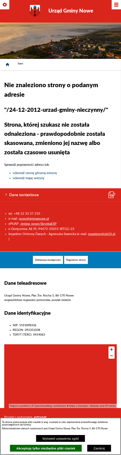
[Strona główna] (7, 64)
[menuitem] (48, 260)
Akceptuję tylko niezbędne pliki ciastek (45, 448)
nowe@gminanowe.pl (34, 218)
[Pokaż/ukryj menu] (116, 5)
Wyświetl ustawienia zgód (60, 438)
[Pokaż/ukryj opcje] (5, 5)
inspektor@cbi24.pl (101, 234)
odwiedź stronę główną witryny (35, 173)
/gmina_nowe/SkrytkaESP (38, 223)
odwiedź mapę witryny (28, 178)
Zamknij (99, 448)
